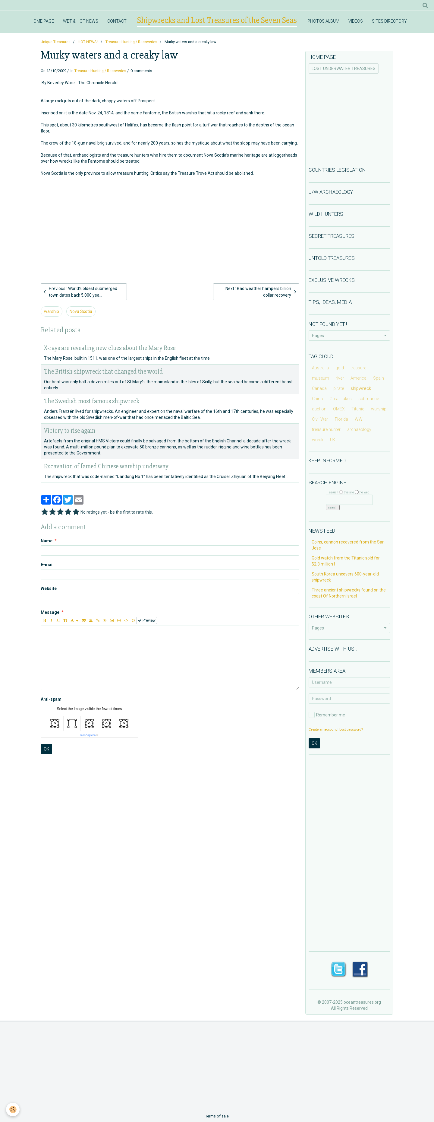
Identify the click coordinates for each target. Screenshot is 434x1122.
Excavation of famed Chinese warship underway (106, 466)
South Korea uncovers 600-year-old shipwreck (345, 577)
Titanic (357, 408)
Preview (147, 620)
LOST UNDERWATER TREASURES (344, 68)
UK (332, 439)
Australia (320, 367)
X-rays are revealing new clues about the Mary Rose (109, 348)
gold (339, 367)
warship (51, 311)
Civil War (320, 419)
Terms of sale (217, 1116)
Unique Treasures (56, 42)
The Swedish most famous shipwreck (91, 401)
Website (49, 588)
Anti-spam (51, 699)
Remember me (327, 715)
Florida (341, 419)
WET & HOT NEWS (80, 21)
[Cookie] (13, 1109)
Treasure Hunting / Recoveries (131, 42)
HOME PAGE (42, 21)
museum (320, 378)
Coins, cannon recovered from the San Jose (348, 545)
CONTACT (117, 21)
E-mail (47, 564)
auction (319, 408)
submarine (368, 398)
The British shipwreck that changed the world (103, 371)
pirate (338, 388)
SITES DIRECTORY (389, 21)
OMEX (339, 408)
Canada (319, 388)
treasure (358, 367)
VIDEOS (355, 21)
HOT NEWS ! (88, 42)
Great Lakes (340, 398)
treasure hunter (326, 429)
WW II (360, 419)
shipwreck (361, 388)
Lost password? (351, 730)
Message (50, 612)
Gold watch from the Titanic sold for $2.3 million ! (346, 561)
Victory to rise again (70, 431)
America (358, 378)
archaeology (359, 429)
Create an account (323, 730)
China (317, 398)
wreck (317, 439)
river (340, 378)
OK (46, 749)
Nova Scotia (81, 311)
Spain (378, 378)
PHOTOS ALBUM (323, 21)
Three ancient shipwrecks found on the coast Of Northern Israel (349, 593)
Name (46, 540)
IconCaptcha (88, 735)
